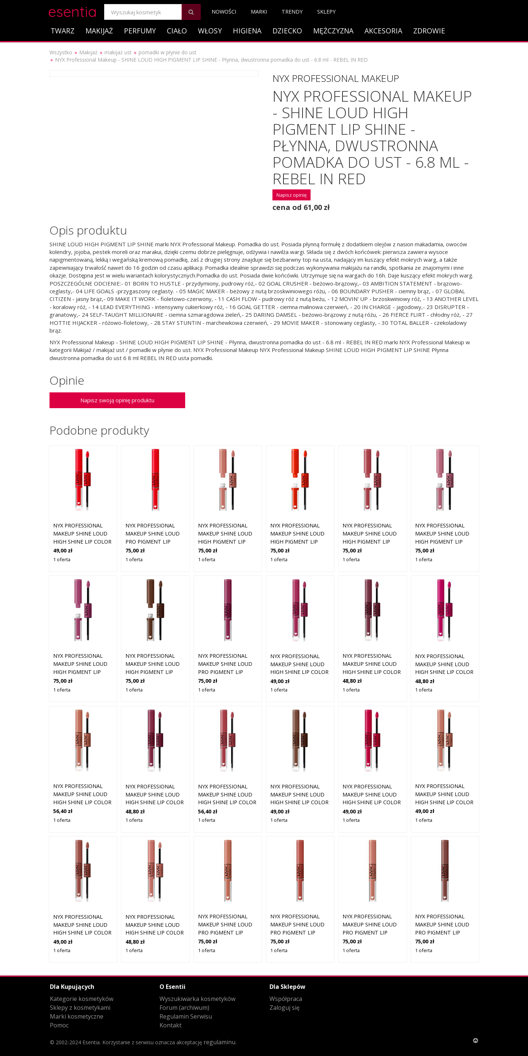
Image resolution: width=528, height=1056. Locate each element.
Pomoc (59, 1025)
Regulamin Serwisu (186, 1016)
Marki (259, 11)
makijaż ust (118, 52)
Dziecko (287, 31)
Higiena (247, 31)
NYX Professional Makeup (335, 78)
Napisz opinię (291, 195)
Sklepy (326, 11)
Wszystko (61, 52)
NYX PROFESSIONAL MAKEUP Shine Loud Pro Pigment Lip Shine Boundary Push (442, 932)
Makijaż (99, 31)
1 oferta (61, 559)
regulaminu (219, 1042)
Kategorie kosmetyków (81, 999)
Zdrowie (429, 31)
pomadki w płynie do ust (168, 52)
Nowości (224, 11)
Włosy (210, 31)
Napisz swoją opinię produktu (117, 400)
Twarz (62, 31)
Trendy (292, 11)
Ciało (177, 31)
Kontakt (171, 1025)
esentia (72, 10)
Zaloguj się (285, 1008)
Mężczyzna (333, 31)
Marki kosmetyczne (76, 1016)
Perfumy (140, 31)
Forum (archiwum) (184, 1008)
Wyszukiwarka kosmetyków (197, 999)
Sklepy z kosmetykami (80, 1008)
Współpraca (286, 999)
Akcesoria (383, 31)
